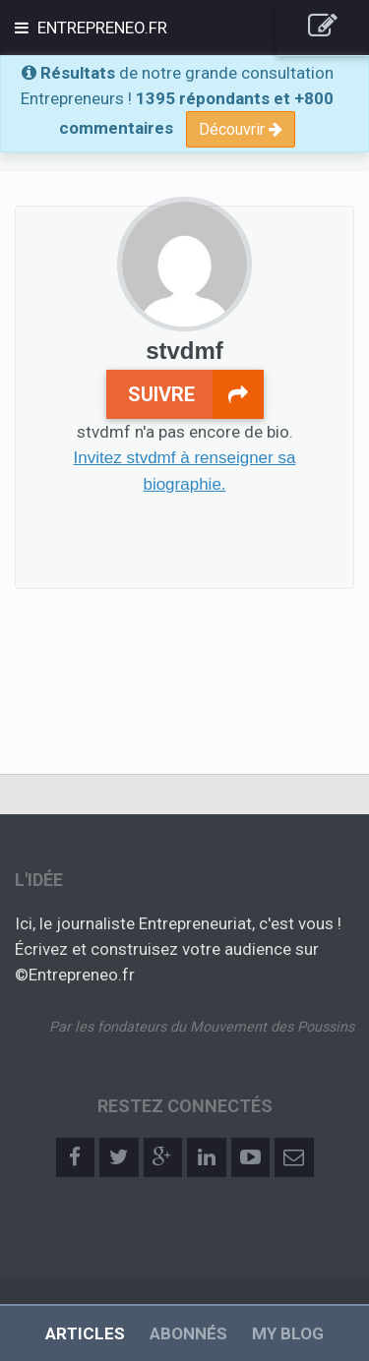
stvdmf (184, 350)
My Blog (288, 1333)
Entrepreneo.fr (100, 27)
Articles (85, 1333)
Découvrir (240, 129)
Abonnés (188, 1333)
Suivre (196, 394)
